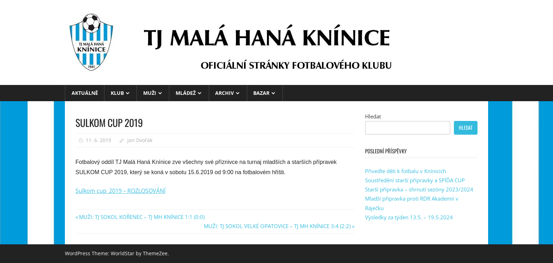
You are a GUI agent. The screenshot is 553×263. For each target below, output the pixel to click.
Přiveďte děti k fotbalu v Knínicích (405, 171)
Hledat (373, 116)
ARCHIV (224, 93)
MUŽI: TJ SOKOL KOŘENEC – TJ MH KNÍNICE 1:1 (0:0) (142, 216)
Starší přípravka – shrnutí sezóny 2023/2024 (419, 189)
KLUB (117, 93)
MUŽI (149, 93)
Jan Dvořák (139, 140)
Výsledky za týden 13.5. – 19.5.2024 (409, 217)
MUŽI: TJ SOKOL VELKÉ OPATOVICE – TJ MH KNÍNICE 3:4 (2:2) (277, 226)
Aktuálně (85, 93)
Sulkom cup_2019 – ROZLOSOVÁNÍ (120, 191)
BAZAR (261, 93)
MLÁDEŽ (186, 93)
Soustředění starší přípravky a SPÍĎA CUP (415, 180)
